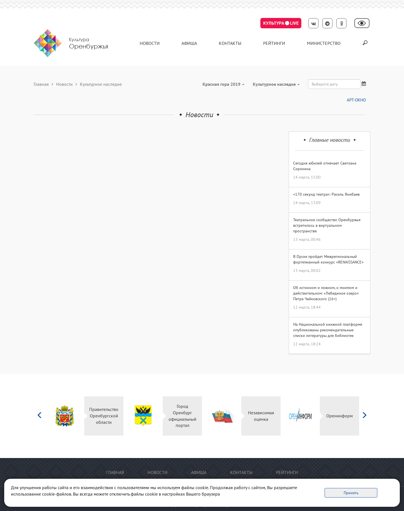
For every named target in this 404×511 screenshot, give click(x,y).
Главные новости (329, 140)
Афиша (189, 43)
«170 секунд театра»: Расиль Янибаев (326, 194)
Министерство (324, 43)
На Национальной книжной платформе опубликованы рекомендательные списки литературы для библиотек (327, 330)
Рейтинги (274, 43)
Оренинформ (339, 415)
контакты (230, 43)
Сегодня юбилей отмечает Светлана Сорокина (324, 166)
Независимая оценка (261, 416)
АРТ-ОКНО (356, 100)
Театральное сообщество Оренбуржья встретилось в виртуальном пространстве (327, 225)
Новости (150, 43)
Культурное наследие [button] (276, 84)
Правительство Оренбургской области (103, 415)
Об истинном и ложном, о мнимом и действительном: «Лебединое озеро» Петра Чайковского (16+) (326, 293)
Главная (41, 84)
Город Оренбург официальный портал (182, 415)
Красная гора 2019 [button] (223, 84)
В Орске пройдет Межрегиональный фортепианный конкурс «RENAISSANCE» (328, 259)
